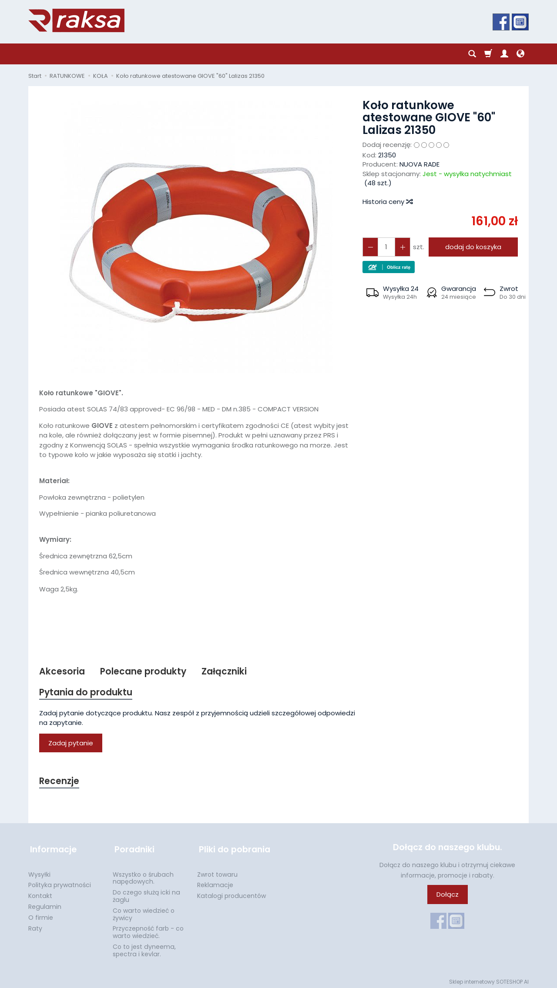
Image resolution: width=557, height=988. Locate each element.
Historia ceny (387, 201)
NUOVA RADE (419, 164)
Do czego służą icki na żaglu (146, 893)
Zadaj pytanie (70, 743)
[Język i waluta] (520, 53)
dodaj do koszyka (472, 246)
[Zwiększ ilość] (369, 246)
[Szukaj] (472, 53)
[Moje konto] (504, 53)
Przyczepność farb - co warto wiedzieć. (148, 929)
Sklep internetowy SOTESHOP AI (489, 979)
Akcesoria (62, 671)
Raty (35, 925)
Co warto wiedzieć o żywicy (143, 912)
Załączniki (225, 671)
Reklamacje (215, 882)
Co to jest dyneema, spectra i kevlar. (144, 948)
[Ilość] (385, 246)
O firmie (40, 915)
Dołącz (447, 895)
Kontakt (40, 893)
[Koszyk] (488, 53)
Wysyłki (39, 872)
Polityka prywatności (59, 882)
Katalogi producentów (231, 893)
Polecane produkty (143, 671)
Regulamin (44, 904)
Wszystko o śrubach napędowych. (143, 876)
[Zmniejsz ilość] (401, 246)
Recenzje (59, 782)
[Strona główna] (76, 20)
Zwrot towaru (217, 872)
